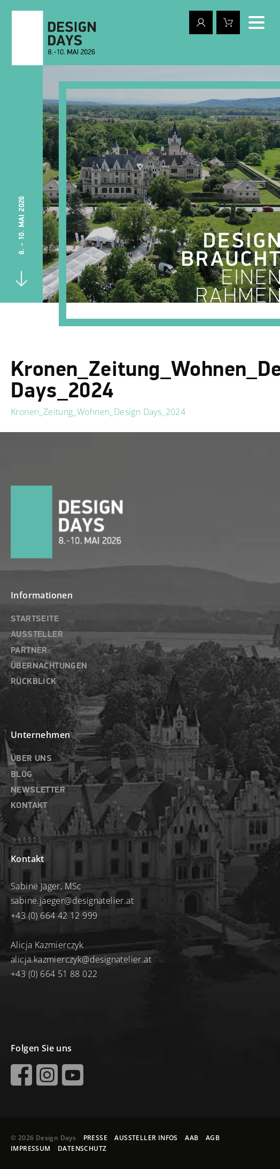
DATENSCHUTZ (82, 1148)
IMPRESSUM (31, 1148)
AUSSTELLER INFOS (145, 1137)
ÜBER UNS (31, 759)
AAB (191, 1137)
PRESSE (95, 1137)
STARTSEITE (35, 619)
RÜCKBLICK (34, 682)
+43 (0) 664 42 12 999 (54, 915)
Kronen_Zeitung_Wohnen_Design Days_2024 (98, 412)
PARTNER (29, 651)
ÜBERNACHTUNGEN (49, 666)
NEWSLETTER (38, 790)
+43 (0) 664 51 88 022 (54, 974)
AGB (213, 1137)
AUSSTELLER (37, 634)
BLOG (22, 775)
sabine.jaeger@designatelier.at (72, 900)
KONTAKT (29, 806)
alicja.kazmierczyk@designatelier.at (81, 959)
